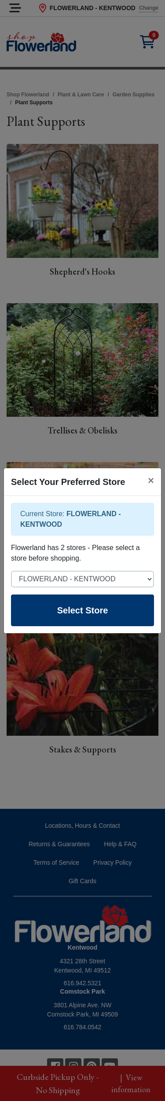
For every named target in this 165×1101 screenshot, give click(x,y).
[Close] (151, 480)
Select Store (82, 610)
